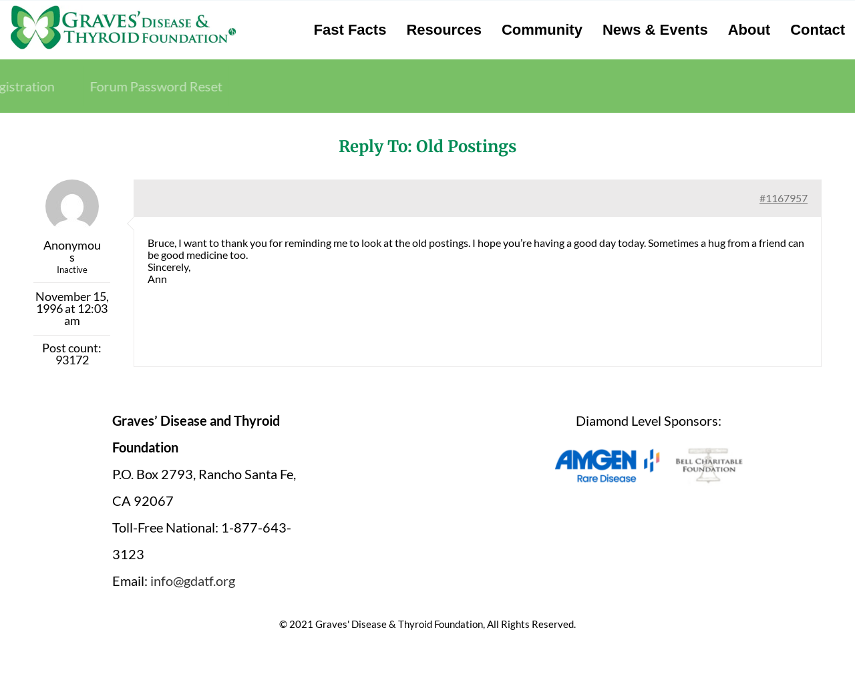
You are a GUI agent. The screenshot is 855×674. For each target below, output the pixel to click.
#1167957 (783, 198)
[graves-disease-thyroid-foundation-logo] (123, 10)
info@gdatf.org (192, 581)
